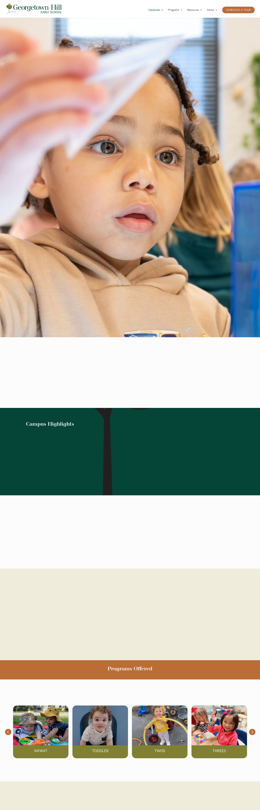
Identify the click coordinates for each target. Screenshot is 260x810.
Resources (193, 10)
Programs (173, 10)
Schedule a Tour (238, 10)
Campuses (154, 10)
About (210, 10)
